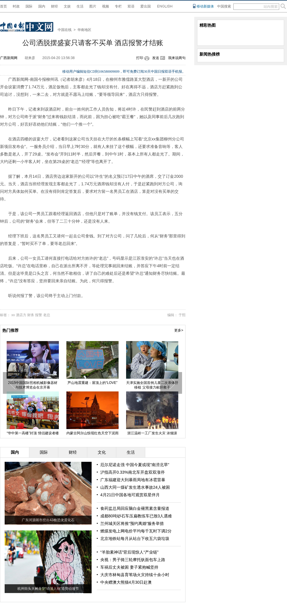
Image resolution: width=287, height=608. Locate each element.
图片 (92, 6)
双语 (131, 6)
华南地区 (84, 30)
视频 (105, 6)
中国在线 (65, 30)
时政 (16, 6)
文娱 (67, 6)
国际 (29, 6)
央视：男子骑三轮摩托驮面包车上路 (132, 559)
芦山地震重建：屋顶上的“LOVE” (92, 383)
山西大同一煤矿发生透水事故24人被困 (135, 487)
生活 (80, 6)
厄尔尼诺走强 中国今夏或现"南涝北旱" (134, 464)
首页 (3, 6)
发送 (155, 58)
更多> (178, 330)
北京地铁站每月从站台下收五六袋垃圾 (134, 538)
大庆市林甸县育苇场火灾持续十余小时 (134, 574)
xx (13, 315)
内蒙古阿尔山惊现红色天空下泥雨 (92, 433)
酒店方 (21, 315)
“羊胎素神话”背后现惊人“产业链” (129, 552)
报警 (38, 315)
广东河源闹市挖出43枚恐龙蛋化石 (48, 520)
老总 (46, 315)
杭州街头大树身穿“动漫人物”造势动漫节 (48, 589)
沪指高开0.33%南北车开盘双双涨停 (132, 472)
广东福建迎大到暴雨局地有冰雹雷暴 (132, 479)
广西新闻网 (8, 58)
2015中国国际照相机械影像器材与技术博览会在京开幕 (33, 385)
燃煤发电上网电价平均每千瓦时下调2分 (136, 531)
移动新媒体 (205, 6)
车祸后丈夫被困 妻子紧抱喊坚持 (129, 567)
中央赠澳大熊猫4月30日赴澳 (126, 582)
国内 (41, 6)
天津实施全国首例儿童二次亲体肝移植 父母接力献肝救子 (152, 385)
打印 (139, 58)
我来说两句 (177, 58)
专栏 (118, 6)
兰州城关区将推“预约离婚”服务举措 (132, 523)
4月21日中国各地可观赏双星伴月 (130, 494)
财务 (30, 315)
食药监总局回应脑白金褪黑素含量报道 (134, 508)
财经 (54, 6)
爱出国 (145, 6)
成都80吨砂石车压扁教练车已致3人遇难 (136, 516)
